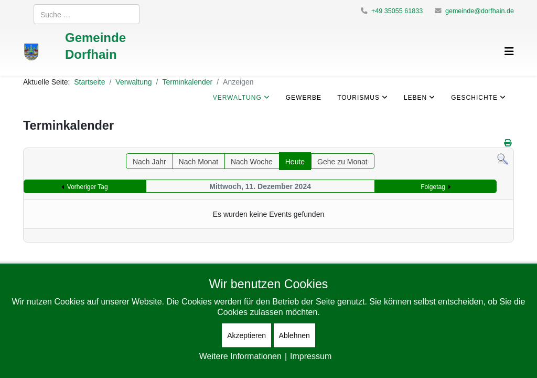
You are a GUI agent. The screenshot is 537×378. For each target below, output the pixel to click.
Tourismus (358, 97)
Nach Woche (252, 161)
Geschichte (474, 97)
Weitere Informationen (240, 356)
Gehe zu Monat (342, 161)
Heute (295, 161)
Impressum (310, 356)
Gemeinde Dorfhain (95, 45)
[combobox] (86, 14)
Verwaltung (237, 97)
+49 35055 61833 (397, 10)
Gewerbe (303, 97)
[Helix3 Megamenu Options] (509, 51)
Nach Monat (198, 161)
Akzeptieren (246, 335)
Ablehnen (294, 335)
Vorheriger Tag (87, 186)
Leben (415, 97)
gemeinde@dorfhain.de (479, 10)
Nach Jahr (149, 161)
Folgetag (433, 186)
